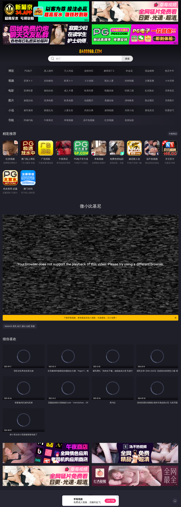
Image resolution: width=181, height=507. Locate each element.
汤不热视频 (88, 120)
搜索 (127, 58)
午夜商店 (48, 120)
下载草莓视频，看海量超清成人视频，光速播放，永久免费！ (120, 317)
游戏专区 (88, 70)
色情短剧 (129, 120)
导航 (11, 120)
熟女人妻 (109, 80)
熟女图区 (149, 100)
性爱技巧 (169, 110)
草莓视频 (68, 120)
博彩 (11, 71)
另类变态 (169, 90)
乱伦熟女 (149, 90)
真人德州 (48, 70)
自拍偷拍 (48, 80)
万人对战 (68, 70)
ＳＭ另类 (169, 80)
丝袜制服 (129, 80)
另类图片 (169, 100)
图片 (11, 100)
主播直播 (149, 80)
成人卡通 (68, 90)
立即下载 (110, 500)
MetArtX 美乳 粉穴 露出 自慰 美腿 (20, 326)
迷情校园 (109, 110)
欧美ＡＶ (68, 80)
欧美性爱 (88, 90)
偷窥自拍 (28, 100)
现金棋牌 (149, 70)
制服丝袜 (109, 90)
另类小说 (129, 110)
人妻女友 (68, 110)
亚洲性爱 (28, 90)
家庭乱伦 (48, 110)
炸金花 (129, 70)
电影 (11, 90)
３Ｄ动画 (88, 80)
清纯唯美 (129, 100)
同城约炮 (28, 120)
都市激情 (28, 110)
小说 (11, 110)
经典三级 (129, 90)
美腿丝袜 (109, 100)
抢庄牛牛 (169, 70)
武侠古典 (88, 110)
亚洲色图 (48, 100)
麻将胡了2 (109, 70)
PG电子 (28, 70)
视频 (11, 80)
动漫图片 (88, 100)
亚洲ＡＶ (28, 80)
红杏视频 (109, 120)
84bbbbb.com (90, 51)
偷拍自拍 (48, 90)
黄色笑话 (149, 110)
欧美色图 (68, 100)
